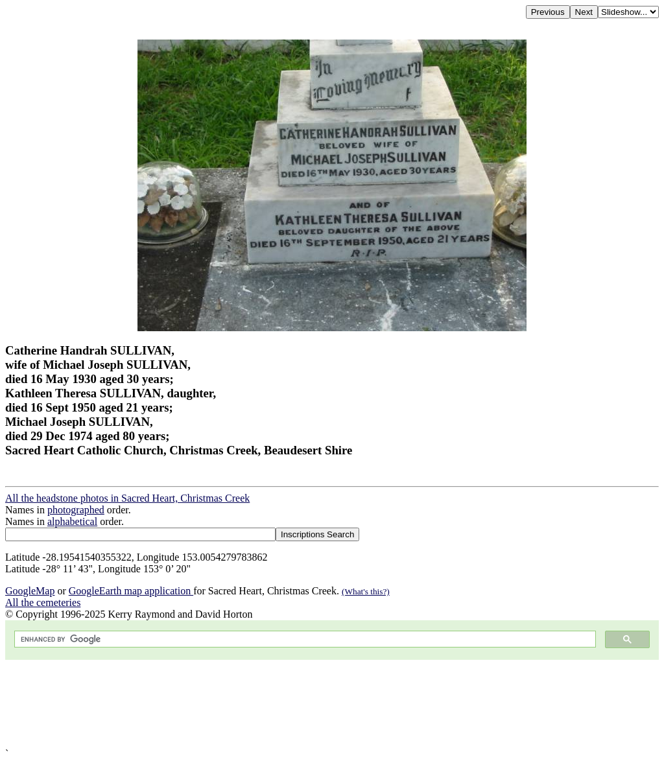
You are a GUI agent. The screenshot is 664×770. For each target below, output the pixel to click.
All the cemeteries (42, 602)
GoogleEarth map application (131, 590)
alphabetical (72, 521)
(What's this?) (366, 591)
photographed (75, 509)
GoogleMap (29, 590)
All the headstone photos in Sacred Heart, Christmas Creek (127, 498)
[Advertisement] (332, 704)
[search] (304, 639)
